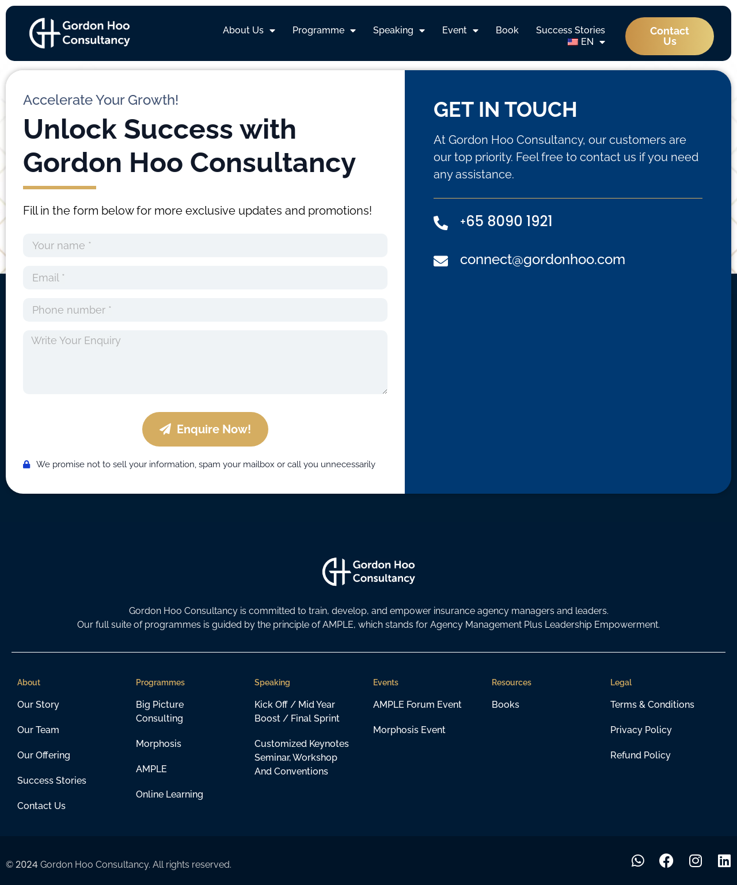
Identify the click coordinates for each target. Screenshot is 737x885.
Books (505, 704)
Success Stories (570, 30)
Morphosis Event (409, 729)
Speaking (399, 30)
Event (460, 30)
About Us (249, 30)
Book (507, 30)
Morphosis (158, 743)
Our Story (38, 704)
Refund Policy (640, 755)
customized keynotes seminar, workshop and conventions (301, 757)
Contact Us (41, 805)
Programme (324, 30)
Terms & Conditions (652, 704)
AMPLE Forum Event (417, 704)
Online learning (169, 794)
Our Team (38, 729)
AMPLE (151, 769)
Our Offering (43, 755)
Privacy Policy (641, 729)
